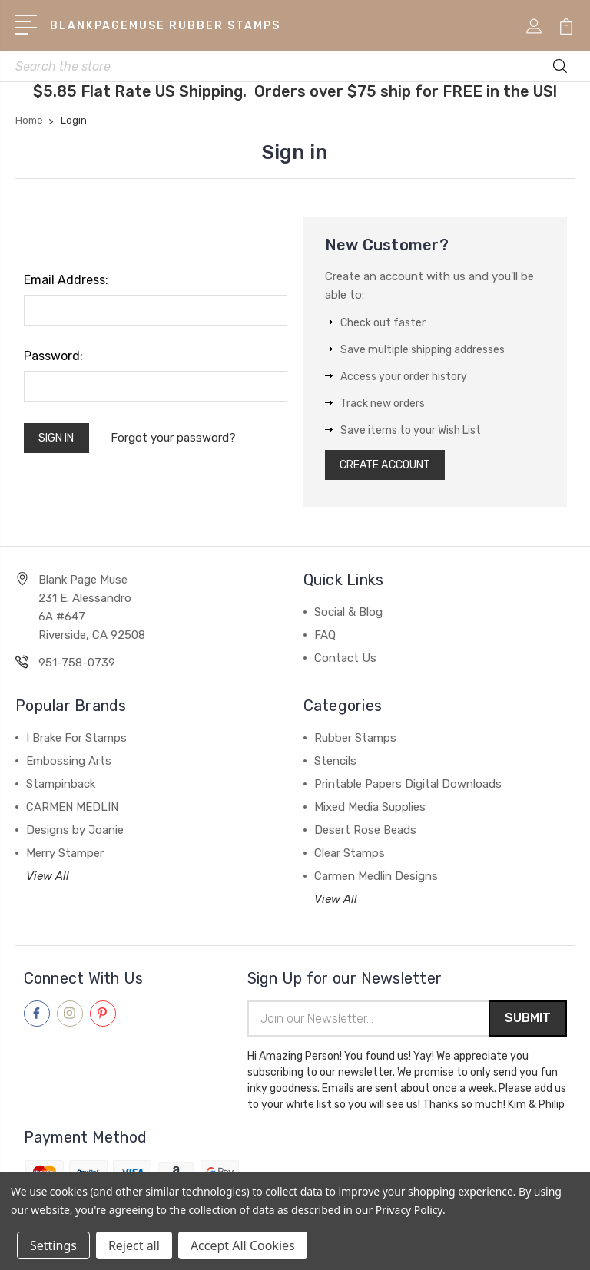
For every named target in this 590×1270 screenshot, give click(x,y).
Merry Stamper (65, 859)
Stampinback (60, 790)
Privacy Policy (409, 1209)
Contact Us (345, 664)
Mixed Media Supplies (370, 813)
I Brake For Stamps (76, 744)
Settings (53, 1245)
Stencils (335, 767)
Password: (53, 358)
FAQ (325, 641)
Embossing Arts (68, 767)
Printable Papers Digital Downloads (408, 790)
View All (47, 882)
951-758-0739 (76, 669)
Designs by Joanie (75, 836)
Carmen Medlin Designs (376, 882)
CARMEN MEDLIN (72, 813)
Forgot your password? (181, 441)
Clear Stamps (349, 859)
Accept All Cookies (243, 1245)
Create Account (392, 469)
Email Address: (66, 282)
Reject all (134, 1245)
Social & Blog (348, 618)
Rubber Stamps (355, 744)
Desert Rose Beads (365, 836)
